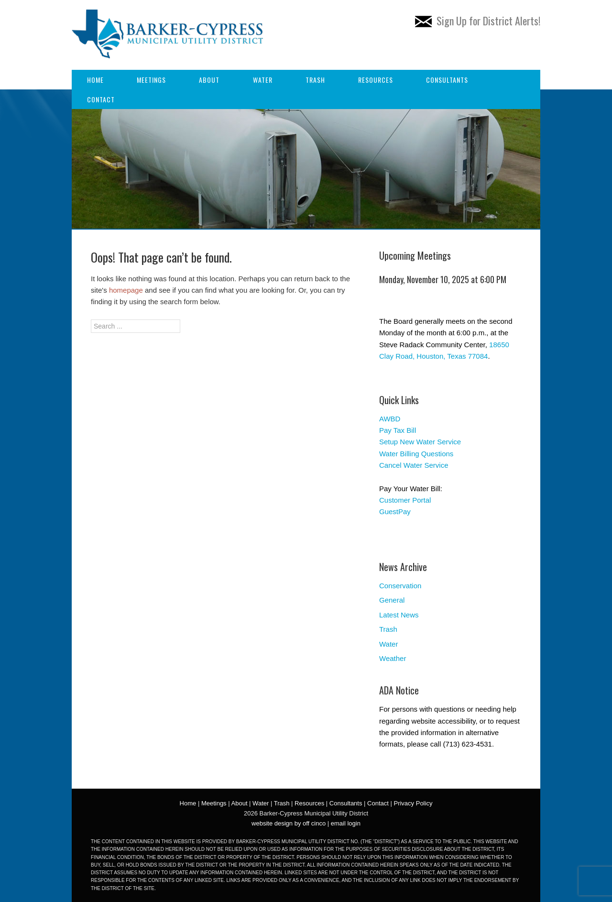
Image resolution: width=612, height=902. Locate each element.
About (209, 80)
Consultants (447, 80)
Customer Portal (405, 500)
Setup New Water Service (420, 442)
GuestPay (395, 511)
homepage (126, 290)
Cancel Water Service (413, 465)
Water (263, 80)
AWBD (389, 419)
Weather (392, 658)
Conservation (400, 586)
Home (95, 80)
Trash (315, 80)
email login (346, 823)
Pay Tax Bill (397, 430)
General (391, 600)
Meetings (151, 80)
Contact (101, 99)
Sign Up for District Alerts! (477, 20)
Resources (375, 80)
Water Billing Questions (416, 454)
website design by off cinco (288, 823)
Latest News (399, 615)
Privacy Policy (412, 803)
